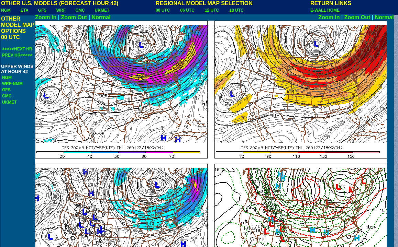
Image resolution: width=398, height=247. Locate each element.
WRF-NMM (12, 83)
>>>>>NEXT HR (17, 49)
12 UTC (212, 10)
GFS (42, 10)
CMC (80, 10)
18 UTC (236, 10)
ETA (25, 10)
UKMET (102, 10)
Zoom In (45, 17)
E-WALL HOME (325, 10)
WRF (61, 10)
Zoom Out (74, 17)
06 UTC (187, 10)
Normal (101, 17)
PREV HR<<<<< (17, 55)
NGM (6, 10)
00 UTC (163, 10)
